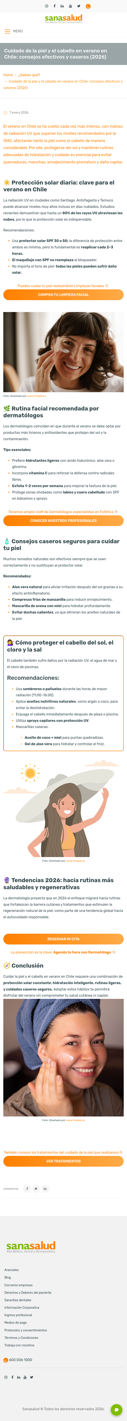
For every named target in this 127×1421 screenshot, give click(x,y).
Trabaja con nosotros (19, 1345)
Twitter (31, 1377)
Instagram (6, 1377)
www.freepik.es (36, 395)
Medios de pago (15, 1323)
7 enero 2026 (18, 113)
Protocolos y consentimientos (25, 1330)
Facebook (12, 1377)
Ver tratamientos (63, 1161)
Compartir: (11, 1188)
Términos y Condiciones (21, 1338)
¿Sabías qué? (29, 75)
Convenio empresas (18, 1285)
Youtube (25, 1377)
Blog (7, 1277)
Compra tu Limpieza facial (63, 295)
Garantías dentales (17, 1300)
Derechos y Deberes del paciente (27, 1293)
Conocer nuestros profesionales (63, 521)
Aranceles (11, 1270)
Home (8, 75)
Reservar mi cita (63, 939)
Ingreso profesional (18, 1315)
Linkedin (18, 1377)
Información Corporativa (21, 1308)
